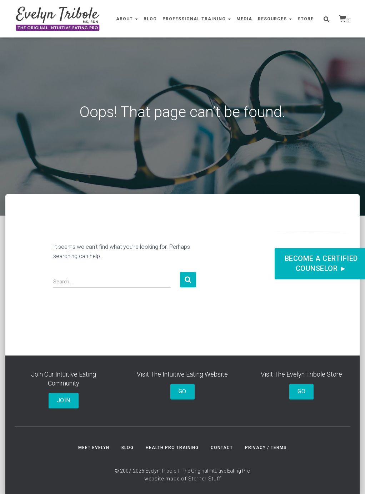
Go (182, 391)
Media (244, 18)
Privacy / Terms (266, 447)
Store (306, 18)
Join (63, 400)
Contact (222, 447)
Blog (150, 18)
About (127, 18)
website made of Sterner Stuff (182, 479)
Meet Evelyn (93, 447)
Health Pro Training (172, 447)
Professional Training (196, 18)
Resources (275, 18)
